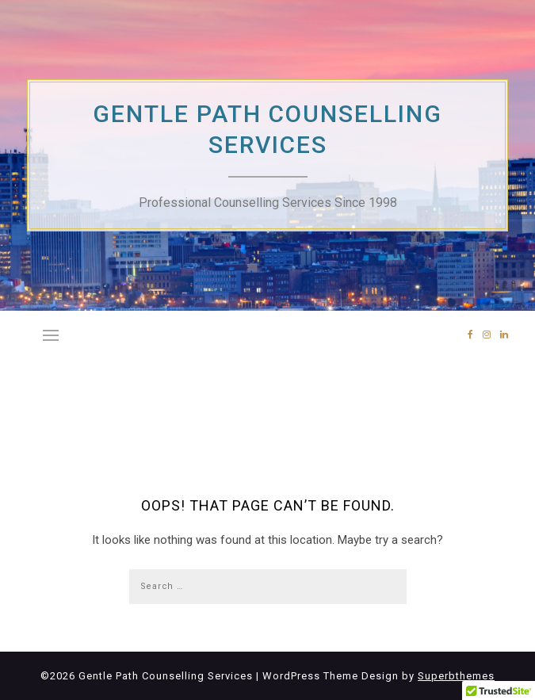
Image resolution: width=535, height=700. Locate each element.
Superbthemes (456, 676)
